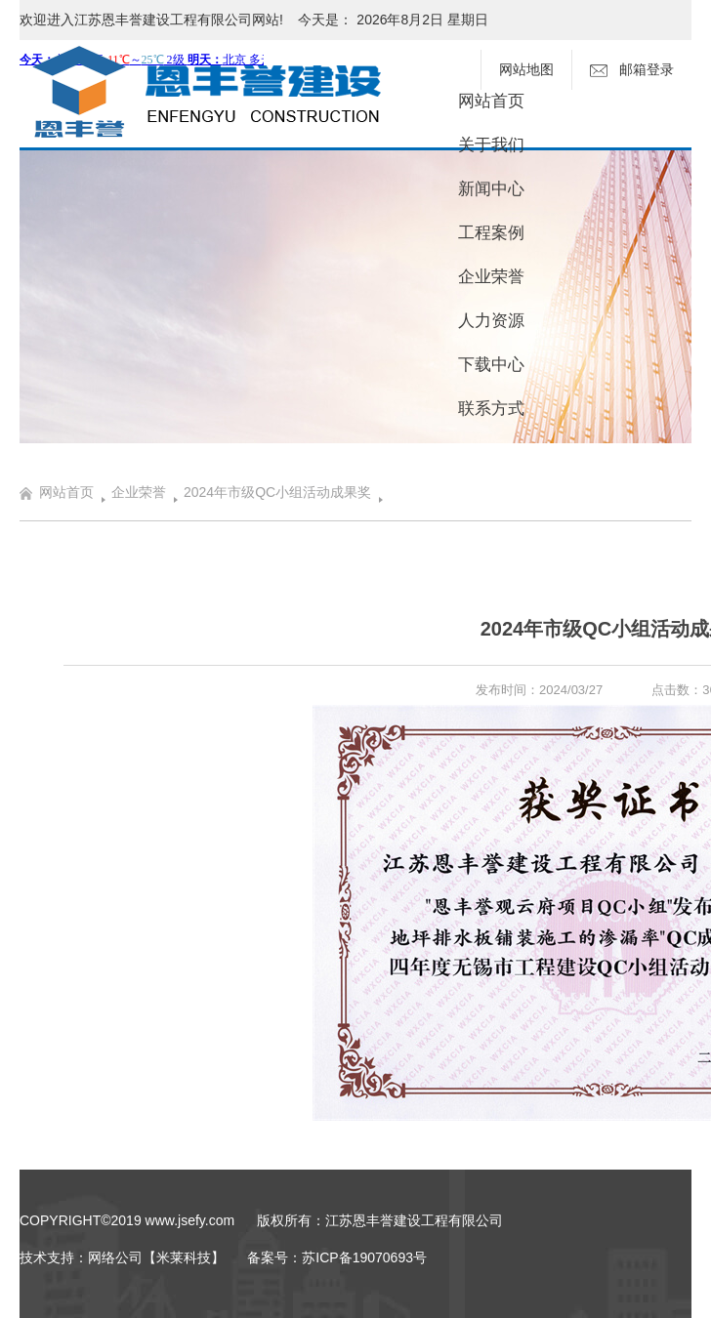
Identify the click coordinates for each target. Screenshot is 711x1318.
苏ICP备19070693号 (364, 1257)
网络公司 (115, 1257)
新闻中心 (491, 189)
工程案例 (491, 233)
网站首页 (491, 101)
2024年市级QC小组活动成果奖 (277, 492)
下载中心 (491, 364)
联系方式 (491, 408)
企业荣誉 (491, 277)
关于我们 (491, 145)
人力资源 (491, 320)
